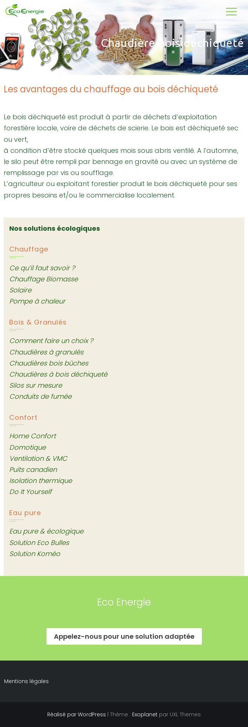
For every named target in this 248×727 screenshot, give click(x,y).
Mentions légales (26, 681)
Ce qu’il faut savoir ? (42, 267)
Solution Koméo (34, 553)
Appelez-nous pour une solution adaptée (124, 636)
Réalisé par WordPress (76, 714)
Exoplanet (145, 714)
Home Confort (32, 435)
